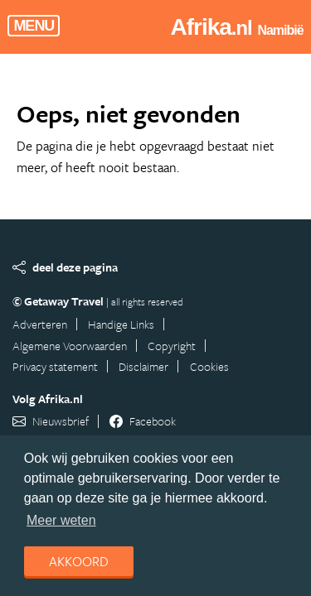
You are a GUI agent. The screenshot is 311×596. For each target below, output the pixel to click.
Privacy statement (55, 366)
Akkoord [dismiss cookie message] (79, 561)
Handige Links (121, 324)
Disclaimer (143, 366)
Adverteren (39, 324)
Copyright (172, 345)
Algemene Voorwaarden (69, 345)
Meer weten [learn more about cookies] (61, 520)
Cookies (209, 366)
